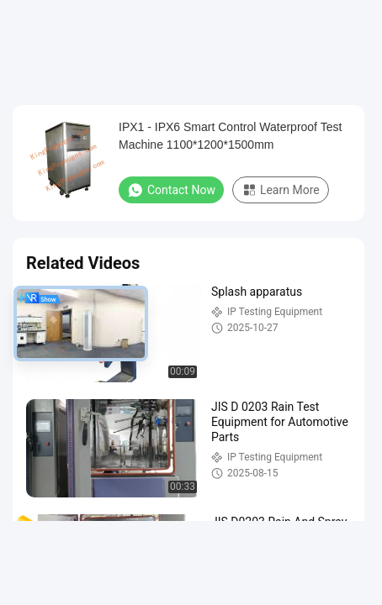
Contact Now (171, 189)
